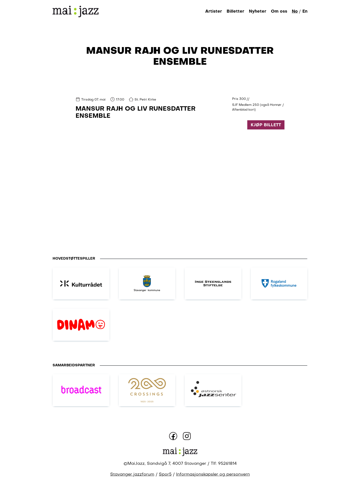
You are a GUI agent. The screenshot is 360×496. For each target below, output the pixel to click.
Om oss (279, 11)
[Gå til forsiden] (75, 11)
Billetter (235, 11)
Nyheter (257, 11)
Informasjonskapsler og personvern (213, 474)
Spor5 (165, 474)
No (295, 11)
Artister (213, 11)
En (304, 11)
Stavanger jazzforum (132, 474)
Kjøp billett (266, 125)
